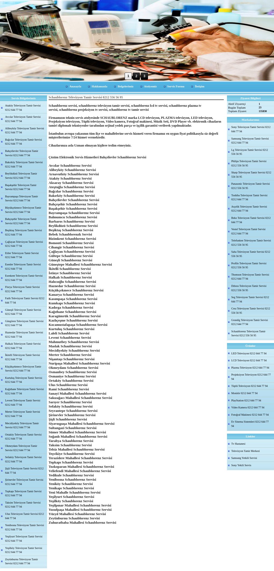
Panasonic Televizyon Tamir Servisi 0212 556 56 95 (250, 186)
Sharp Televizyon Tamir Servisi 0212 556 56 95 (251, 174)
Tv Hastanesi (238, 443)
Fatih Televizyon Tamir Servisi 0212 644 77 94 (24, 300)
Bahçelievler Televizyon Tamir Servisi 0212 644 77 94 (21, 153)
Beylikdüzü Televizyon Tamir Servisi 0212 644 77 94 (21, 175)
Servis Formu (176, 86)
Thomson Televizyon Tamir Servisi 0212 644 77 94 (250, 276)
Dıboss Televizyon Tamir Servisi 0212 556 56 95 (248, 288)
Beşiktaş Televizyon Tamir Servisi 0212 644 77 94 (23, 232)
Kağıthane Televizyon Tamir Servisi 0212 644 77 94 (24, 391)
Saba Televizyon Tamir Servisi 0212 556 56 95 (250, 254)
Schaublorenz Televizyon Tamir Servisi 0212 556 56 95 (248, 333)
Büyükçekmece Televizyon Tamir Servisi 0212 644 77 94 (23, 209)
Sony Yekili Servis (241, 465)
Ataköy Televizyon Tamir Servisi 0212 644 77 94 (23, 107)
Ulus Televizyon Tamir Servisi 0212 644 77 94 (24, 516)
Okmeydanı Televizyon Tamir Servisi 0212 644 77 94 (21, 448)
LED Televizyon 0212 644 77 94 (248, 353)
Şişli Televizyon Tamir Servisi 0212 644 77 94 (24, 470)
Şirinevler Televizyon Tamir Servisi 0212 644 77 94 (24, 482)
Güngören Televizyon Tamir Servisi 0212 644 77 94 (24, 323)
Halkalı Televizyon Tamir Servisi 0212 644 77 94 (23, 345)
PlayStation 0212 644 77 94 (246, 400)
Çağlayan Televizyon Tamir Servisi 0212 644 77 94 (24, 244)
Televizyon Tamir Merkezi (245, 450)
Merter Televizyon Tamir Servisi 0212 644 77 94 (22, 413)
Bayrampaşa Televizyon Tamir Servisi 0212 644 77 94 (21, 198)
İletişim (199, 86)
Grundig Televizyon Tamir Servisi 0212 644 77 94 (249, 322)
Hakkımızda (99, 86)
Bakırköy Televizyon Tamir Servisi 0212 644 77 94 (24, 164)
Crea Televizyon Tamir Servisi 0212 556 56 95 (250, 310)
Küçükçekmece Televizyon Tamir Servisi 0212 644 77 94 (23, 368)
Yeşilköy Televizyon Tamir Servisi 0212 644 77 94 (23, 550)
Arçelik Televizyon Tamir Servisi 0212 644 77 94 (249, 208)
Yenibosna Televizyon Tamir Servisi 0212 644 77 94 (24, 527)
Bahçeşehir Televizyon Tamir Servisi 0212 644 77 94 (21, 221)
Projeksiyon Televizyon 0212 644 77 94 (251, 376)
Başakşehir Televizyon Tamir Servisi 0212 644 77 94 (21, 187)
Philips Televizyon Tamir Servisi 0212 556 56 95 (248, 163)
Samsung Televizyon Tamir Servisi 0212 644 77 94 (250, 140)
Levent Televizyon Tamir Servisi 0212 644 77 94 (22, 402)
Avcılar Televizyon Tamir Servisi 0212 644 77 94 (23, 119)
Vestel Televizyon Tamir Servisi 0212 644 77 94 (248, 231)
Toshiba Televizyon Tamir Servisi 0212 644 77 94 (249, 197)
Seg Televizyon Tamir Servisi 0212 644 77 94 (250, 299)
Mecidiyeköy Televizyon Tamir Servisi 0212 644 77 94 (22, 425)
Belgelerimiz (126, 86)
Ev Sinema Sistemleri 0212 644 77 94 (250, 423)
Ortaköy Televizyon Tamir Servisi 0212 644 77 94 (23, 436)
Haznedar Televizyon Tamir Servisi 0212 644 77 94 (24, 334)
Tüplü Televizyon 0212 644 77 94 (249, 385)
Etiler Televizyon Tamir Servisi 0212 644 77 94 (22, 255)
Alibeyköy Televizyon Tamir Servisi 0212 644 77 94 (24, 130)
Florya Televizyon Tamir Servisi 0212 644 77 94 (22, 289)
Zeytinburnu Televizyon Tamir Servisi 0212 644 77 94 (21, 561)
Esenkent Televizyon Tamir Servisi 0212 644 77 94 (24, 277)
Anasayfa (75, 86)
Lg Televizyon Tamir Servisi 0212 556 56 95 (249, 152)
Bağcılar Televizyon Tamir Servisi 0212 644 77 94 (23, 141)
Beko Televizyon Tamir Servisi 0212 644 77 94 (251, 220)
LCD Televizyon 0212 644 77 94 (249, 360)
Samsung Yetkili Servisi (244, 457)
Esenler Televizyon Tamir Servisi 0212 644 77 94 (23, 266)
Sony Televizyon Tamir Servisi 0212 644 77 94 (251, 129)
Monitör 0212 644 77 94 (244, 393)
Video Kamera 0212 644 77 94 (247, 407)
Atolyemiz (150, 86)
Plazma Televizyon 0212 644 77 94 (250, 367)
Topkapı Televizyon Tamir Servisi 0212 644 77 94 (23, 493)
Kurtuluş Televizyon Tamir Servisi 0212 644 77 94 (23, 380)
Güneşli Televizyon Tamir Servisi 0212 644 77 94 (23, 312)
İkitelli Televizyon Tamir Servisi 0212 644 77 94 (22, 357)
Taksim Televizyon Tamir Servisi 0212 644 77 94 (23, 504)
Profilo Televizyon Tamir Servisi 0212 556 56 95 (248, 265)
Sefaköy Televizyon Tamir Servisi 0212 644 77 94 (23, 459)
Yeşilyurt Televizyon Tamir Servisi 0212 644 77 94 (23, 538)
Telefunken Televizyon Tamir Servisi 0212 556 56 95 (251, 242)
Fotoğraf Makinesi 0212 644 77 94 (250, 414)
